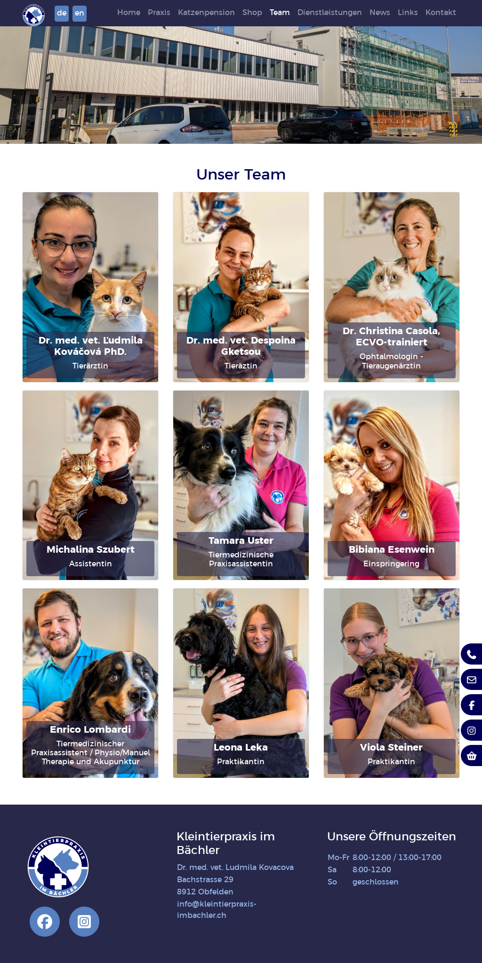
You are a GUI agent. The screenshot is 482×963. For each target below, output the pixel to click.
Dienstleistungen (342, 12)
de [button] (99, 13)
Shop (264, 12)
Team (292, 12)
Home (141, 12)
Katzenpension (218, 12)
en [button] (116, 13)
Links (420, 12)
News (392, 12)
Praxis (171, 12)
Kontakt (453, 12)
